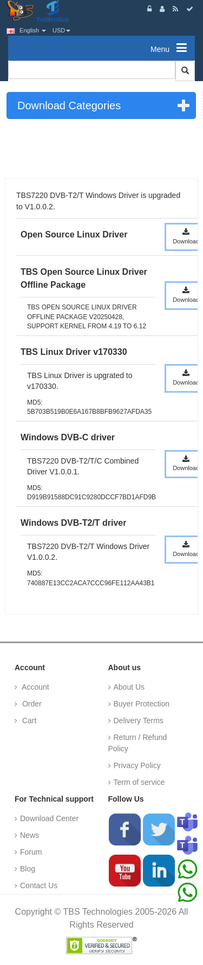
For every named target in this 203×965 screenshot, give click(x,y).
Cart (28, 720)
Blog (27, 868)
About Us (129, 687)
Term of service (139, 782)
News (29, 835)
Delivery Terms (138, 720)
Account (34, 687)
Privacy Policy (137, 765)
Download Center (49, 818)
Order (31, 703)
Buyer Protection (142, 703)
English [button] (26, 30)
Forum (31, 852)
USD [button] (61, 30)
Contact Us (38, 885)
